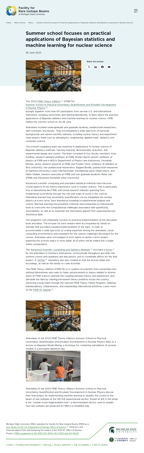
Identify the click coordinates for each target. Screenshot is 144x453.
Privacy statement (62, 445)
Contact (10, 445)
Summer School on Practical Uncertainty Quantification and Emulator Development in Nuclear (71, 106)
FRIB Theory (50, 101)
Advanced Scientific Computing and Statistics (62, 250)
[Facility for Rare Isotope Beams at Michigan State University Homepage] (27, 10)
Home (8, 23)
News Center (19, 23)
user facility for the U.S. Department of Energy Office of (37, 427)
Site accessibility (81, 445)
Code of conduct (100, 445)
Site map (47, 445)
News (31, 23)
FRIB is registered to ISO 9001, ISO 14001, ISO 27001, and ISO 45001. (46, 434)
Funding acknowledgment (28, 445)
